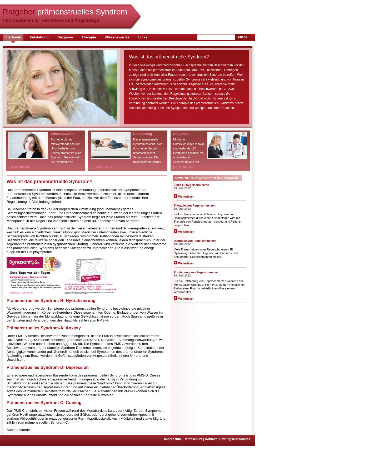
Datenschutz (194, 439)
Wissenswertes (117, 37)
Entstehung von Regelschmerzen (197, 272)
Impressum (173, 439)
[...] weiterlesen (19, 167)
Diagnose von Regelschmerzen (195, 240)
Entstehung (39, 37)
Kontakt (212, 439)
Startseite (13, 37)
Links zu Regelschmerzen (191, 185)
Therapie (89, 37)
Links (142, 37)
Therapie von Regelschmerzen (195, 205)
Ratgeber (65, 11)
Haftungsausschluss (234, 439)
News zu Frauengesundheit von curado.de (207, 178)
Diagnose (65, 37)
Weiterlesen (184, 196)
